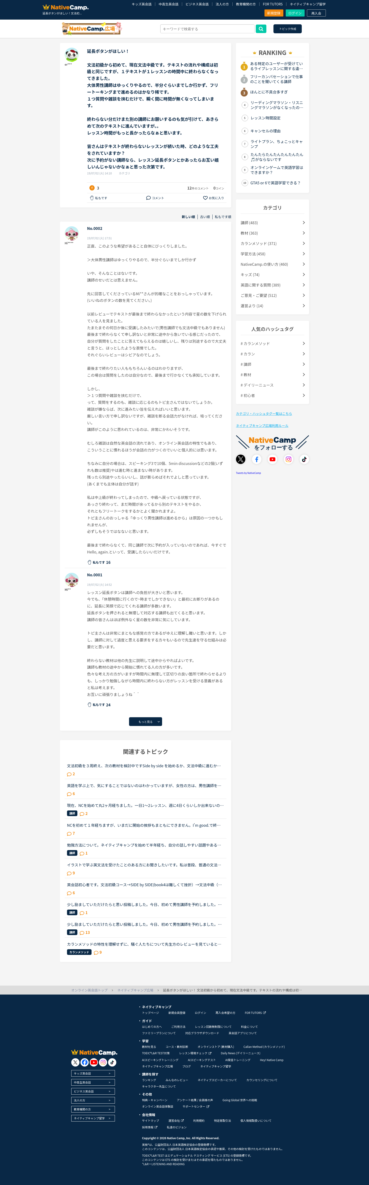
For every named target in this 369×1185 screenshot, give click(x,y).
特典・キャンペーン (154, 1100)
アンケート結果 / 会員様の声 (195, 1100)
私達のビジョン (177, 1127)
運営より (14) (252, 305)
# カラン (248, 354)
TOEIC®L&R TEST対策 (156, 1053)
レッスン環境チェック (195, 1053)
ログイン (295, 13)
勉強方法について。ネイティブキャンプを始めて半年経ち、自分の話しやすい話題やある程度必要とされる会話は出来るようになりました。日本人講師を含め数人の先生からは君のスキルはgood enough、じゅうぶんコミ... (144, 845)
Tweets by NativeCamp (248, 473)
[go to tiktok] (112, 1062)
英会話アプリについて (243, 1033)
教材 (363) (249, 233)
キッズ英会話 (141, 4)
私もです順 (223, 217)
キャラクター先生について (159, 1086)
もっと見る (145, 722)
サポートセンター (196, 1106)
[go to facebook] (84, 1062)
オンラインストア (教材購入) (215, 1047)
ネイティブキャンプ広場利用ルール (262, 425)
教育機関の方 (246, 4)
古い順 (205, 217)
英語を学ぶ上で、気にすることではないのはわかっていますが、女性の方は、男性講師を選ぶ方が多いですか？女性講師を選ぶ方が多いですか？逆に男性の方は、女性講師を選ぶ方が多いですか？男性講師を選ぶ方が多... (144, 785)
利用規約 (199, 1120)
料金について (249, 1027)
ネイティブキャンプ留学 (308, 4)
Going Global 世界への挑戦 (239, 1100)
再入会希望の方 (225, 1013)
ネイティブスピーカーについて (217, 1080)
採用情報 (149, 1127)
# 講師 (246, 364)
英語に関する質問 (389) (261, 285)
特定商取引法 (222, 1120)
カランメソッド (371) (259, 243)
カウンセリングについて (261, 1080)
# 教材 (246, 374)
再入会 (316, 13)
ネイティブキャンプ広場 (157, 1066)
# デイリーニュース (257, 385)
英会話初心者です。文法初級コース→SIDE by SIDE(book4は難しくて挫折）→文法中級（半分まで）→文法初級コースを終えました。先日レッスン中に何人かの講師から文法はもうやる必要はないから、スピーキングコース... (144, 884)
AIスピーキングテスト (202, 1060)
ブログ (186, 1066)
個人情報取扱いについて (256, 1120)
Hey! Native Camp (272, 1060)
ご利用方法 (178, 1027)
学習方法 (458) (253, 254)
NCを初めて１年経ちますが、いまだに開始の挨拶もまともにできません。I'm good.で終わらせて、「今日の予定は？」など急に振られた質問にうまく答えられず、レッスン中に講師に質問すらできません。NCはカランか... (145, 825)
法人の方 (222, 4)
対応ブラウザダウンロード (202, 1033)
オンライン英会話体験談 (157, 1106)
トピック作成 (287, 29)
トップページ (150, 1013)
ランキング (149, 1080)
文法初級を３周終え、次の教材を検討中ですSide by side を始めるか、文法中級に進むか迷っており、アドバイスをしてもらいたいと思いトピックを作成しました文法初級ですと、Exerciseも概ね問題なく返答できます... (145, 765)
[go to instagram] (103, 1062)
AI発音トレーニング (238, 1060)
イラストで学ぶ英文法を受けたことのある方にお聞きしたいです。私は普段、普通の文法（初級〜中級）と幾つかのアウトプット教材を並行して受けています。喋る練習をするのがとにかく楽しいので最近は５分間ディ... (144, 865)
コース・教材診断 (177, 1047)
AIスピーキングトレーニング (160, 1060)
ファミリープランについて (159, 1033)
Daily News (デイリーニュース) (240, 1053)
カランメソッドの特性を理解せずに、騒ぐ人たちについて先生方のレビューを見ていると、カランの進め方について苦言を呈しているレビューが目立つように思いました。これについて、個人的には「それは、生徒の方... (144, 944)
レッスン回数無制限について (213, 1027)
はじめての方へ (152, 1027)
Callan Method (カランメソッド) (264, 1047)
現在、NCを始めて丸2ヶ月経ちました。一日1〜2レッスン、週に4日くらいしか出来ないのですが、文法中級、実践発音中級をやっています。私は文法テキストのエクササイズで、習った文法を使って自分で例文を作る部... (145, 805)
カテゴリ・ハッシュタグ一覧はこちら (264, 413)
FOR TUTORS (273, 4)
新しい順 (188, 217)
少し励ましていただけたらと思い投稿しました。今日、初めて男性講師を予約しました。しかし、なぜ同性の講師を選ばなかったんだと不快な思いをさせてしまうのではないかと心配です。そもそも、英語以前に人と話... (144, 904)
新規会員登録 (176, 1013)
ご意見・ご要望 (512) (259, 295)
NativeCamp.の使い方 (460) (264, 264)
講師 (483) (249, 222)
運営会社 (176, 1120)
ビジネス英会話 (197, 4)
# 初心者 (248, 395)
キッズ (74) (250, 274)
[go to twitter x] (75, 1062)
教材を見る (149, 1047)
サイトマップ (150, 1120)
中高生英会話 (168, 4)
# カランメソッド (255, 343)
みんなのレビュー (177, 1080)
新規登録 (274, 13)
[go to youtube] (94, 1062)
